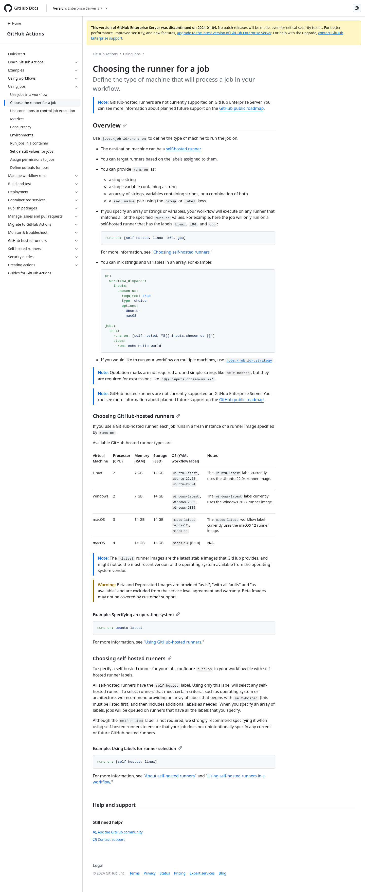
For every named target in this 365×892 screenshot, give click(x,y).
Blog (222, 873)
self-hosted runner (183, 149)
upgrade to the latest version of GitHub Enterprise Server (224, 32)
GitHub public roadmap (241, 108)
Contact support (109, 839)
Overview (110, 125)
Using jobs (132, 53)
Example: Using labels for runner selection (137, 748)
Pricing (180, 873)
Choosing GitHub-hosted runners (136, 416)
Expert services (202, 873)
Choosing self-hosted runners (181, 252)
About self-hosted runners (170, 776)
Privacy (150, 873)
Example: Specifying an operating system (136, 614)
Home (14, 23)
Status (165, 873)
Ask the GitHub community (118, 832)
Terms (135, 873)
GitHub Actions (25, 33)
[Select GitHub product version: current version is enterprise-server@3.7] (80, 8)
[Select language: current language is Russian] (357, 8)
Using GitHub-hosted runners (173, 642)
